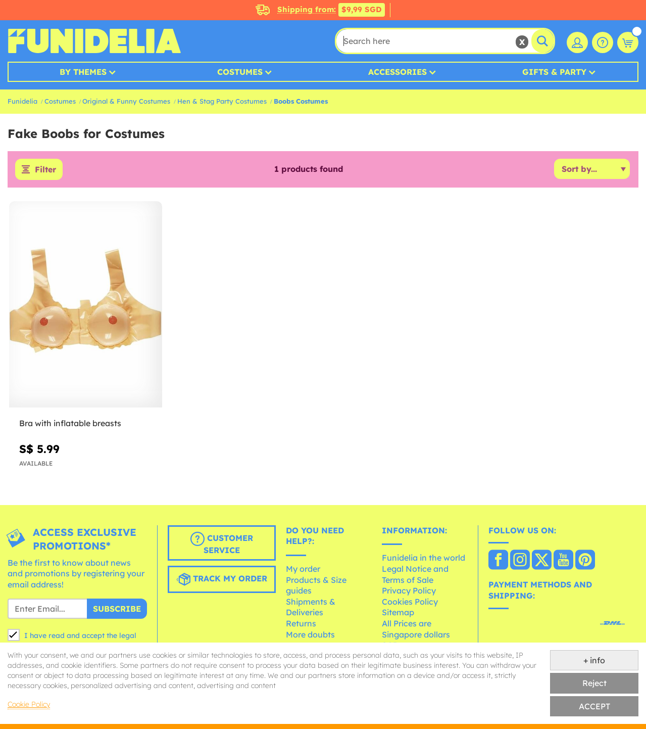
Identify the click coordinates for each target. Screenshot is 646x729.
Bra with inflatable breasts (70, 423)
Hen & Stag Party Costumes (222, 101)
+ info (594, 660)
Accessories (397, 72)
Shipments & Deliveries (310, 607)
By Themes (83, 72)
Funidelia (22, 101)
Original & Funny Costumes (126, 101)
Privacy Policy (409, 590)
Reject (594, 683)
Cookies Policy (410, 602)
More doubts (310, 634)
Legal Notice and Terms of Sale (415, 574)
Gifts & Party (554, 72)
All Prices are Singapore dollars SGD (416, 634)
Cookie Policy (29, 704)
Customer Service (221, 543)
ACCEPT (594, 706)
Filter (45, 169)
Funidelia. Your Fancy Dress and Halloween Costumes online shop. (94, 41)
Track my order (221, 579)
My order (303, 569)
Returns (301, 623)
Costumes (240, 72)
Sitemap (398, 612)
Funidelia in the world (423, 558)
